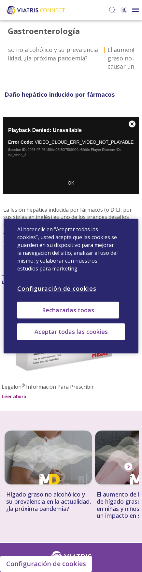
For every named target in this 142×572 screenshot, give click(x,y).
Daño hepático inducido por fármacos (60, 50)
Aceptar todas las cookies (71, 331)
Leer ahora (14, 396)
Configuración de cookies (46, 563)
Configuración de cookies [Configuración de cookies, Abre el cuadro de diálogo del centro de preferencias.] (56, 288)
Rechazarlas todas (68, 310)
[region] (71, 286)
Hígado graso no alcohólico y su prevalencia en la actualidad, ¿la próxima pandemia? (48, 501)
